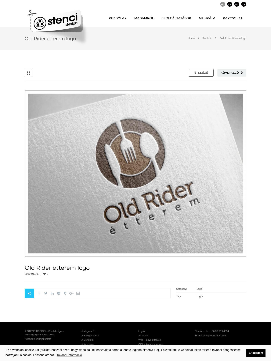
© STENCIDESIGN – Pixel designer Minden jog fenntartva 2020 (44, 333)
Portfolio (207, 38)
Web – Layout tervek (149, 339)
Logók (141, 331)
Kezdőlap (118, 18)
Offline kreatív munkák (150, 344)
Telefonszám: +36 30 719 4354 (212, 331)
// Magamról (88, 331)
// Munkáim (87, 339)
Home (192, 38)
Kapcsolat (233, 18)
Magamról (144, 18)
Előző (203, 72)
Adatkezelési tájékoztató (38, 338)
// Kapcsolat (87, 344)
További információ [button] (69, 355)
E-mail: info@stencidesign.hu (211, 335)
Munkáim (207, 18)
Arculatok (143, 335)
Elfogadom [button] (256, 352)
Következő (230, 72)
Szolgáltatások (176, 18)
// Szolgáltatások (90, 335)
